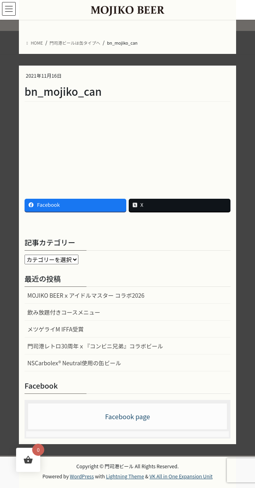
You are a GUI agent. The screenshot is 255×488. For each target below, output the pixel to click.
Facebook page (127, 416)
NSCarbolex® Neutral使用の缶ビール (74, 363)
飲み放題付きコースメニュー (63, 312)
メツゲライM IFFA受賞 (55, 329)
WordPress (82, 476)
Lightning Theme (125, 476)
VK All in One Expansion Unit (181, 476)
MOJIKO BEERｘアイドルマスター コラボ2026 (85, 295)
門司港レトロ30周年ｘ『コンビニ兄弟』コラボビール (95, 346)
